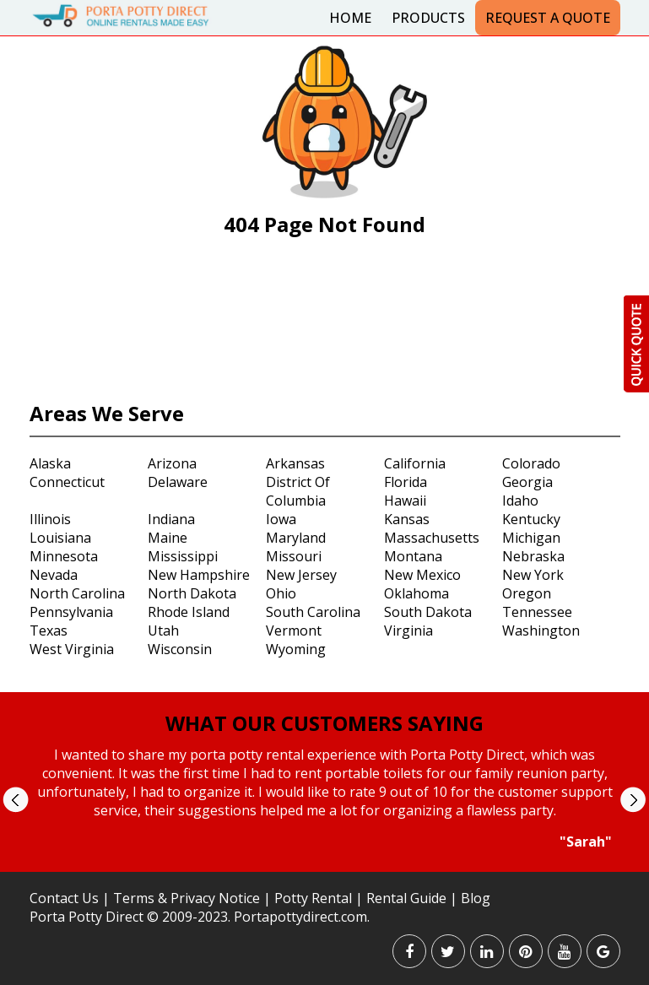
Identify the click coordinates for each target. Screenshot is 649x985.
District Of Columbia (298, 491)
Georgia (527, 482)
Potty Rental (313, 898)
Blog (475, 898)
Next (632, 800)
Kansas (407, 519)
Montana (413, 556)
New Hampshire (199, 575)
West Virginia (72, 649)
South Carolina (313, 612)
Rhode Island (189, 612)
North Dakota (192, 593)
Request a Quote (547, 17)
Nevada (54, 575)
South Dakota (428, 612)
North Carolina (77, 593)
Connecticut (67, 482)
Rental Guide (408, 898)
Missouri (294, 556)
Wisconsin (180, 649)
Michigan (531, 537)
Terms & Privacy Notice (186, 898)
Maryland (296, 537)
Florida (405, 482)
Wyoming (296, 649)
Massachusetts (431, 537)
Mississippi (183, 556)
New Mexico (422, 575)
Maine (167, 537)
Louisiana (60, 537)
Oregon (526, 593)
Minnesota (64, 556)
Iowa (281, 519)
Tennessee (537, 612)
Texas (49, 630)
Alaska (50, 463)
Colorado (531, 463)
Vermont (294, 630)
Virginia (408, 630)
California (415, 463)
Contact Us (64, 898)
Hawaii (405, 500)
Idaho (520, 500)
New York (533, 575)
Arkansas (295, 463)
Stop (331, 866)
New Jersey (301, 575)
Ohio (281, 593)
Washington (541, 630)
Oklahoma (416, 593)
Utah (163, 630)
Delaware (178, 482)
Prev (16, 800)
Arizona (172, 463)
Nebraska (533, 556)
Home (350, 17)
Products (428, 17)
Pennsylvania (71, 612)
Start (318, 866)
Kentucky (531, 519)
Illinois (50, 519)
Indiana (171, 519)
